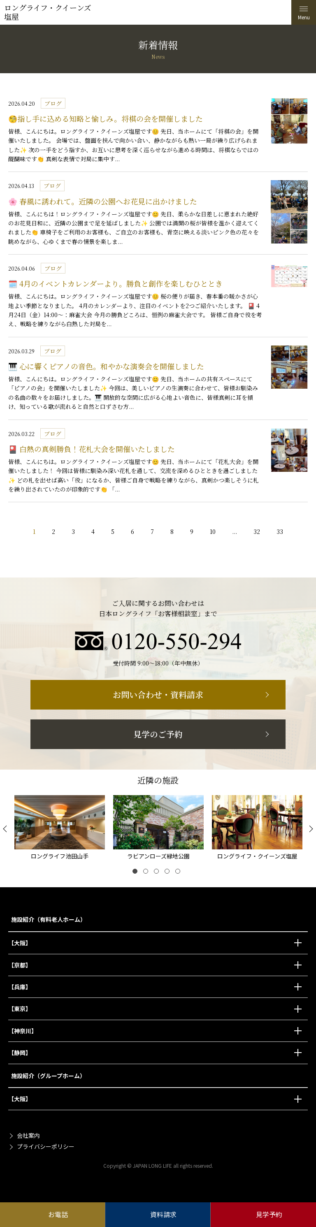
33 (279, 531)
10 (213, 531)
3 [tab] (158, 873)
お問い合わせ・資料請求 (158, 694)
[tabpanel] (59, 829)
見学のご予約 (158, 734)
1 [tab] (136, 873)
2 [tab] (147, 873)
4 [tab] (169, 873)
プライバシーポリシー (45, 1146)
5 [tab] (179, 873)
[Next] (310, 829)
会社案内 (28, 1135)
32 (256, 531)
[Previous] (6, 829)
